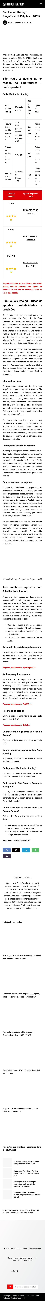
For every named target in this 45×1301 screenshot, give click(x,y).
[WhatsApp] (35, 850)
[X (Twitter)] (16, 850)
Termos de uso (27, 1260)
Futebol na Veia (9, 1210)
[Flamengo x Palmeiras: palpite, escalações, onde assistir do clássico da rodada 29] (22, 977)
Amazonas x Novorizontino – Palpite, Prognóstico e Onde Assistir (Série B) (27, 1194)
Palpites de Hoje (22, 1210)
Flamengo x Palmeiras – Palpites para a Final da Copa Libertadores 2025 (26, 1173)
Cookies (15, 1260)
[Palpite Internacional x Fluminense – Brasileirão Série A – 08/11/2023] (22, 1015)
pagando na (28, 628)
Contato (23, 1258)
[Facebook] (7, 850)
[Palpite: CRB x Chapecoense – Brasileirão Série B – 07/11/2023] (22, 1092)
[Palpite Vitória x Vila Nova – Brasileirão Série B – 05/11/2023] (22, 1130)
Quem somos (12, 1258)
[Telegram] (26, 850)
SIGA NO (15, 1271)
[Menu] (41, 4)
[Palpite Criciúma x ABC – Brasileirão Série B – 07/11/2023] (22, 1053)
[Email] (7, 856)
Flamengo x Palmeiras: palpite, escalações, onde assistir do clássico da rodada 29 (25, 1184)
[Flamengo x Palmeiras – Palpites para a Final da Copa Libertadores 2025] (22, 939)
